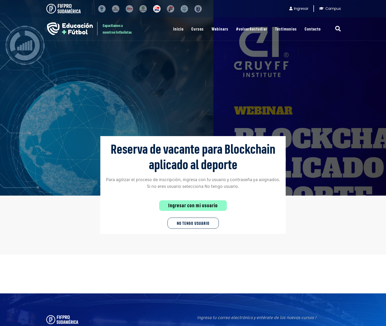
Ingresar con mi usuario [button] (193, 205)
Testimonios (286, 29)
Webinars (220, 29)
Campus (330, 8)
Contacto (313, 29)
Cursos (197, 29)
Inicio (178, 29)
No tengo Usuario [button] (193, 223)
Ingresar (298, 8)
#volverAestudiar (251, 29)
